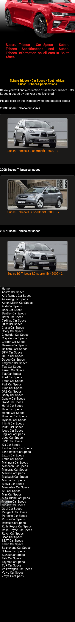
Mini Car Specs (12, 494)
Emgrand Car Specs (14, 363)
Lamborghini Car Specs (17, 448)
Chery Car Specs (13, 331)
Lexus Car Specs (13, 455)
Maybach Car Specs (15, 477)
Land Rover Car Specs (16, 452)
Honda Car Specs (13, 413)
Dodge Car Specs (13, 359)
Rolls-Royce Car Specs (17, 530)
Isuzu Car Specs (12, 427)
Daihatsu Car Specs (14, 349)
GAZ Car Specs (12, 391)
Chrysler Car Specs (14, 338)
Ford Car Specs (12, 377)
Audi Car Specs (12, 306)
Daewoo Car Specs (14, 345)
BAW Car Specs (12, 310)
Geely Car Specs (13, 395)
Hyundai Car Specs (14, 420)
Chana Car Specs (13, 327)
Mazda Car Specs (13, 480)
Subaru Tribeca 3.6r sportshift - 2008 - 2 (37, 210)
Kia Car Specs (11, 445)
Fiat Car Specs (11, 374)
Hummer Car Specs (14, 416)
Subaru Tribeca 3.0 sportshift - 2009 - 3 (37, 149)
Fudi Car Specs (12, 384)
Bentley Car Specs (14, 313)
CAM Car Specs (12, 324)
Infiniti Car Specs (13, 423)
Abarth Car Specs (13, 292)
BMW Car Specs (12, 317)
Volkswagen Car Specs (17, 569)
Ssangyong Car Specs (16, 548)
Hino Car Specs (12, 409)
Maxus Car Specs (13, 473)
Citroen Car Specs (13, 342)
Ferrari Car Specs (13, 370)
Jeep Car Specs (12, 437)
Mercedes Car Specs (15, 487)
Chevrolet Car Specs (15, 335)
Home (6, 288)
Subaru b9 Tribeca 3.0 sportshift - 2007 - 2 (37, 271)
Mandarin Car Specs (15, 466)
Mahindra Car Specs (15, 462)
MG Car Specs (11, 491)
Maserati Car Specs (15, 469)
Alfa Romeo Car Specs (16, 295)
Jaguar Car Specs (13, 434)
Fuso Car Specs (12, 388)
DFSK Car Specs (13, 356)
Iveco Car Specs (12, 430)
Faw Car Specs (11, 366)
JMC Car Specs (12, 441)
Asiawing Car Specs (15, 299)
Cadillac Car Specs (14, 320)
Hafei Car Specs (12, 406)
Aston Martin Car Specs (17, 303)
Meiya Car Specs (13, 484)
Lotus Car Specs (13, 459)
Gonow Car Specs (13, 398)
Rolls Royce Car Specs (17, 526)
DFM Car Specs (12, 352)
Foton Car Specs (13, 381)
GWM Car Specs (12, 402)
